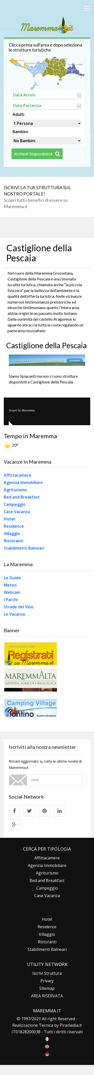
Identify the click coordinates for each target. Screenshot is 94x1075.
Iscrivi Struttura (47, 973)
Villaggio (12, 533)
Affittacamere (17, 475)
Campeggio (15, 504)
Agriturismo (15, 490)
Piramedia (69, 1025)
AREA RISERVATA (47, 996)
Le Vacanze (14, 614)
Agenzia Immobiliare (23, 482)
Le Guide (12, 577)
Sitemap (47, 988)
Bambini (20, 131)
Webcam (12, 592)
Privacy (47, 981)
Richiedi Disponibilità (33, 153)
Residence (14, 526)
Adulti (18, 114)
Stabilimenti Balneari (24, 548)
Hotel (9, 519)
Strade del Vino (19, 607)
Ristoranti (13, 541)
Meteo (10, 585)
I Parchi (11, 599)
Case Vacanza (17, 511)
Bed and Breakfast (22, 497)
